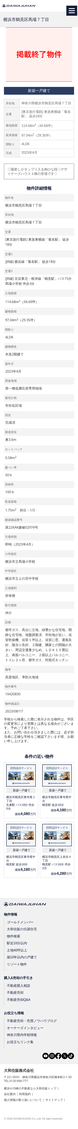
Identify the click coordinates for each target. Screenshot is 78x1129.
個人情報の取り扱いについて (23, 1100)
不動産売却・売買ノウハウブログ (32, 1021)
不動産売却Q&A (19, 999)
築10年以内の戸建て (22, 957)
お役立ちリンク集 (20, 1042)
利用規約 (25, 1094)
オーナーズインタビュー (25, 1028)
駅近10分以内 (17, 943)
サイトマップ (54, 1100)
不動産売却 (15, 992)
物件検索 (13, 936)
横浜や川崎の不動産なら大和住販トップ (30, 1088)
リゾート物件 (17, 964)
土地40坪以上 (17, 950)
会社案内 (10, 1094)
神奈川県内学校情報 (22, 1035)
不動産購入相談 (18, 985)
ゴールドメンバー (20, 922)
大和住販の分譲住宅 (22, 929)
